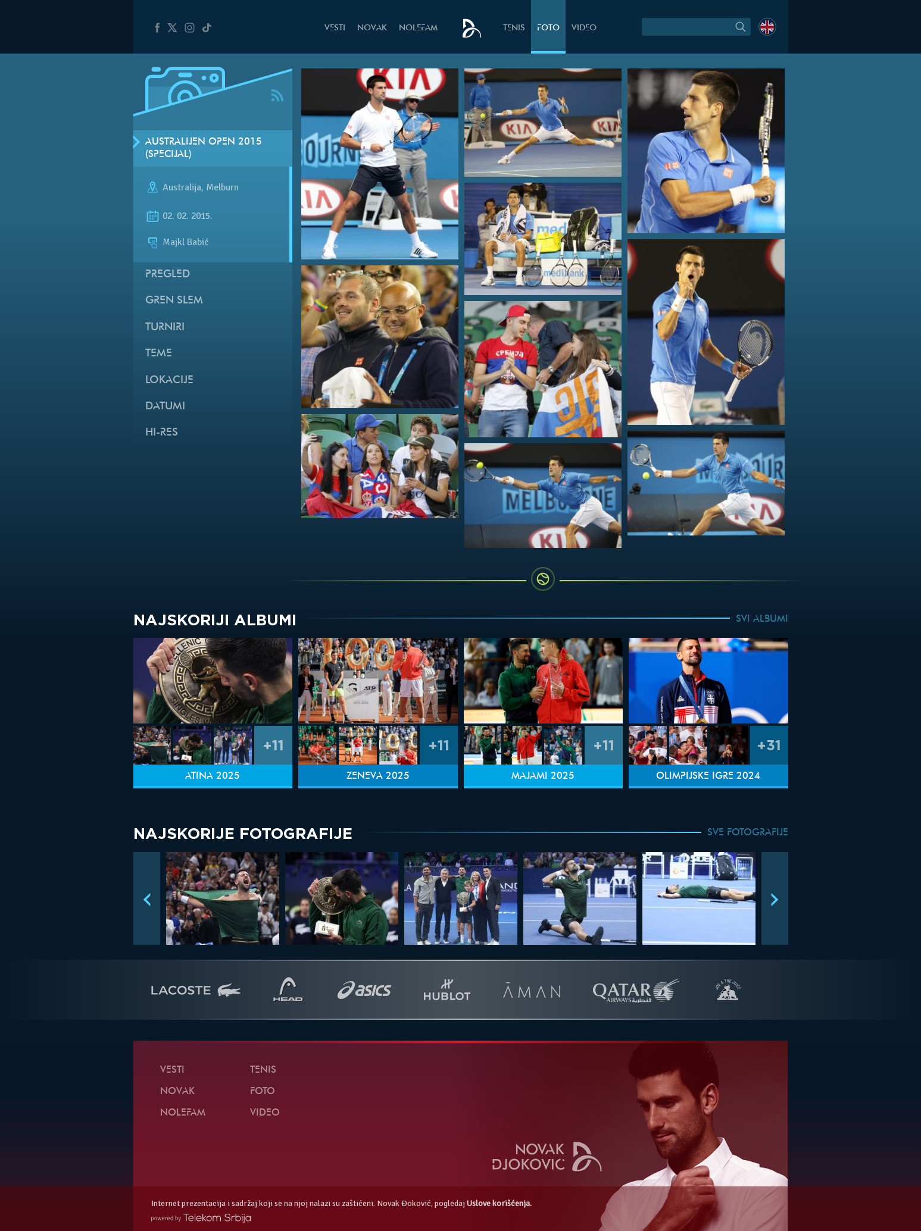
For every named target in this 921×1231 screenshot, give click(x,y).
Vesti (334, 28)
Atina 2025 (212, 776)
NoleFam (418, 28)
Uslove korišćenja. (499, 1203)
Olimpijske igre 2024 (708, 776)
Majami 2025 (543, 776)
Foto (548, 28)
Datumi (165, 406)
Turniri (165, 327)
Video (584, 28)
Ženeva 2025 (378, 776)
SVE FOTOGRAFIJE (747, 833)
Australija (182, 188)
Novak (372, 28)
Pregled (167, 274)
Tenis (514, 28)
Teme (158, 353)
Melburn (222, 188)
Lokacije (169, 380)
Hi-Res (161, 432)
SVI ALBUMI (762, 619)
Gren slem (174, 300)
